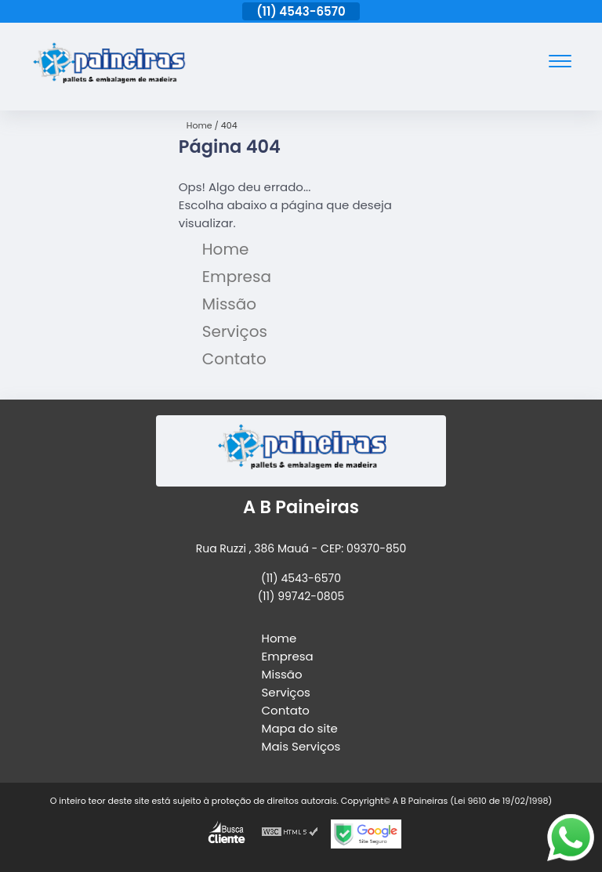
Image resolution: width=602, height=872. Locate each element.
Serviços (234, 331)
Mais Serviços (301, 746)
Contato (234, 359)
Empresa (236, 277)
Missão (229, 304)
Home (225, 249)
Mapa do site (300, 728)
